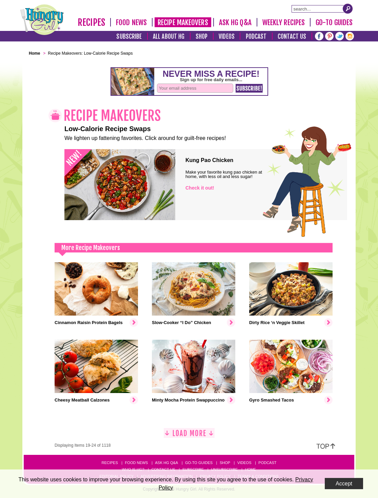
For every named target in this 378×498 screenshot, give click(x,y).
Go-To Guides (334, 22)
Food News (131, 22)
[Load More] (189, 435)
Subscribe (129, 36)
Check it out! (199, 188)
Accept (344, 483)
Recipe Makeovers (183, 22)
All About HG (168, 36)
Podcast (256, 36)
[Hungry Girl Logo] (42, 19)
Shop (201, 36)
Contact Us (292, 36)
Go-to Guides (199, 463)
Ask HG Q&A (235, 22)
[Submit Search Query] (348, 8)
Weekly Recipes (283, 22)
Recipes (91, 22)
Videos (227, 36)
